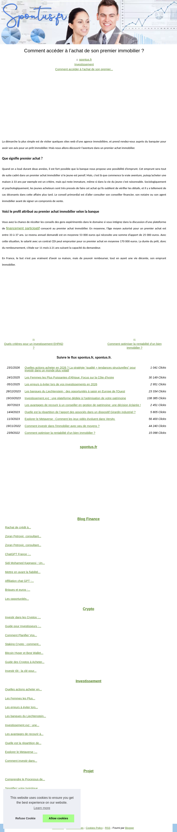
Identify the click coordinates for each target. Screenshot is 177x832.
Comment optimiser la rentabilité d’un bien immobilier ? (134, 345)
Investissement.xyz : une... (22, 725)
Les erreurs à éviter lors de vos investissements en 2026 (61, 384)
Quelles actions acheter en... (23, 689)
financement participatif (23, 228)
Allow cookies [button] (58, 818)
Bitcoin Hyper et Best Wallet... (24, 653)
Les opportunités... (17, 598)
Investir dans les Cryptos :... (23, 617)
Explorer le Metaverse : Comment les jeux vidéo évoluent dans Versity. (70, 419)
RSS (107, 827)
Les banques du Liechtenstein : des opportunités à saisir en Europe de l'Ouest (75, 391)
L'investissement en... (19, 815)
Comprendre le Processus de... (25, 779)
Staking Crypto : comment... (23, 644)
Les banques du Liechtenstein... (25, 716)
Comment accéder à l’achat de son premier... (84, 69)
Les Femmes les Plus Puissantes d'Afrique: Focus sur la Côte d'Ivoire (69, 377)
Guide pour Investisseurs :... (23, 626)
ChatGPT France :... (18, 554)
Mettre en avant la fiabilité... (23, 572)
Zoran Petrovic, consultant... (23, 536)
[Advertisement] (84, 102)
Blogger (129, 827)
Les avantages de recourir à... (24, 734)
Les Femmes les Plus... (20, 698)
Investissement (84, 64)
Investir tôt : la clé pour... (20, 670)
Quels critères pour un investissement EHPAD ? (33, 345)
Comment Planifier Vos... (21, 635)
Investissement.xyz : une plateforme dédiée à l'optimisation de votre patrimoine (75, 398)
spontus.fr (85, 59)
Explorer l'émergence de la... (23, 806)
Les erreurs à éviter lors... (21, 707)
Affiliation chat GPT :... (19, 581)
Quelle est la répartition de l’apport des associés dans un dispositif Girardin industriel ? (80, 412)
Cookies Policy (94, 827)
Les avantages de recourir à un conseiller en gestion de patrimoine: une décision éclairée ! (83, 405)
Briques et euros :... (17, 589)
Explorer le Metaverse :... (21, 752)
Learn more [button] (42, 808)
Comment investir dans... (21, 760)
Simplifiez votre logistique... (22, 788)
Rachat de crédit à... (18, 527)
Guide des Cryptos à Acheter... (24, 662)
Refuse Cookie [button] (25, 818)
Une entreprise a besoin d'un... (25, 797)
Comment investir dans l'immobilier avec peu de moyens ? (62, 426)
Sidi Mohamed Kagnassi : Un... (25, 563)
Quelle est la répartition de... (23, 743)
